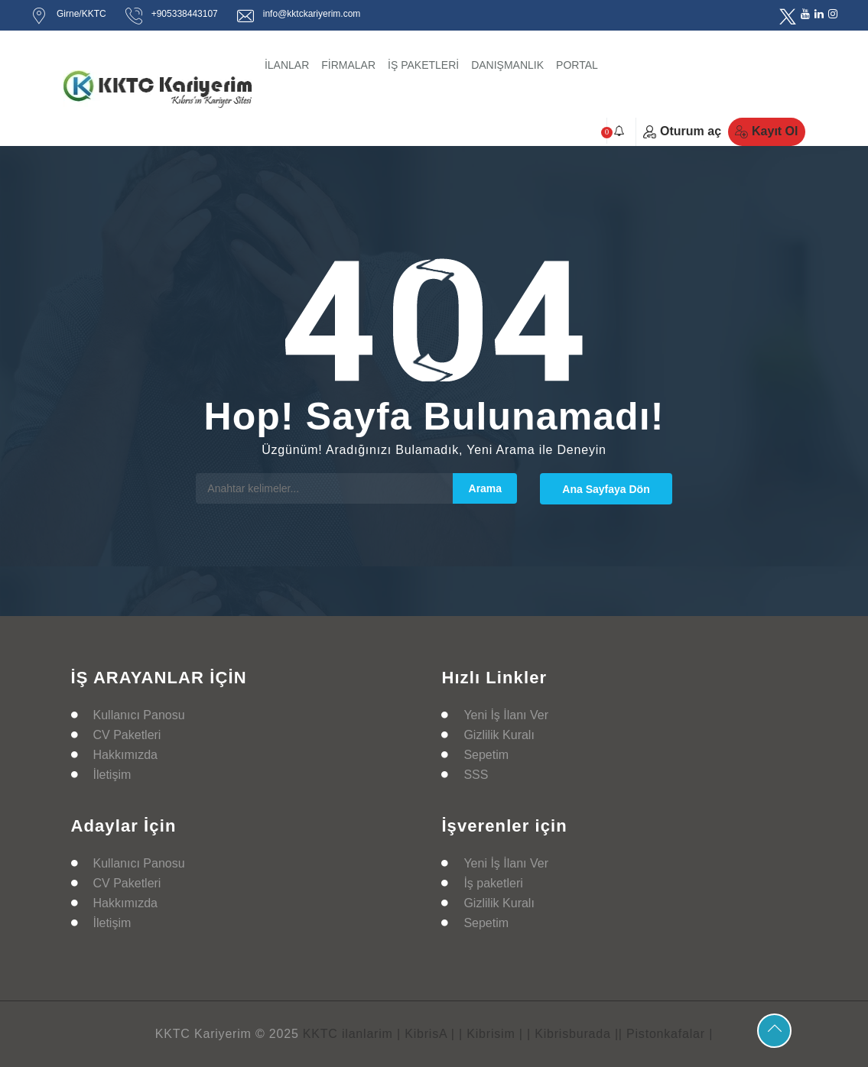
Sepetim (486, 754)
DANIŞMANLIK (507, 65)
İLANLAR (287, 65)
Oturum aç (682, 131)
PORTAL (577, 65)
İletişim (112, 774)
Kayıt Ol (766, 131)
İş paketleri (492, 883)
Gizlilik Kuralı (498, 734)
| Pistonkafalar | (666, 1033)
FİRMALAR (348, 65)
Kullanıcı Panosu (139, 715)
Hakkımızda (125, 754)
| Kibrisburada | (573, 1033)
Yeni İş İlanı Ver (505, 715)
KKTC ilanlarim (348, 1033)
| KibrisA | (426, 1033)
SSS (475, 774)
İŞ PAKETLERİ (423, 65)
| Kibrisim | (491, 1033)
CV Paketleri (127, 734)
